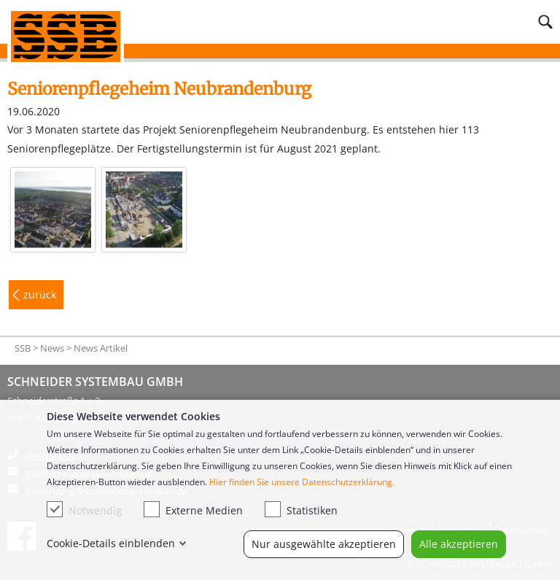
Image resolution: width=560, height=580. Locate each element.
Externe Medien (193, 509)
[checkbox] (55, 509)
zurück (39, 294)
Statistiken (301, 509)
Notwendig (84, 509)
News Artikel (101, 348)
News (52, 348)
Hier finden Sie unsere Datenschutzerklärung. (301, 482)
